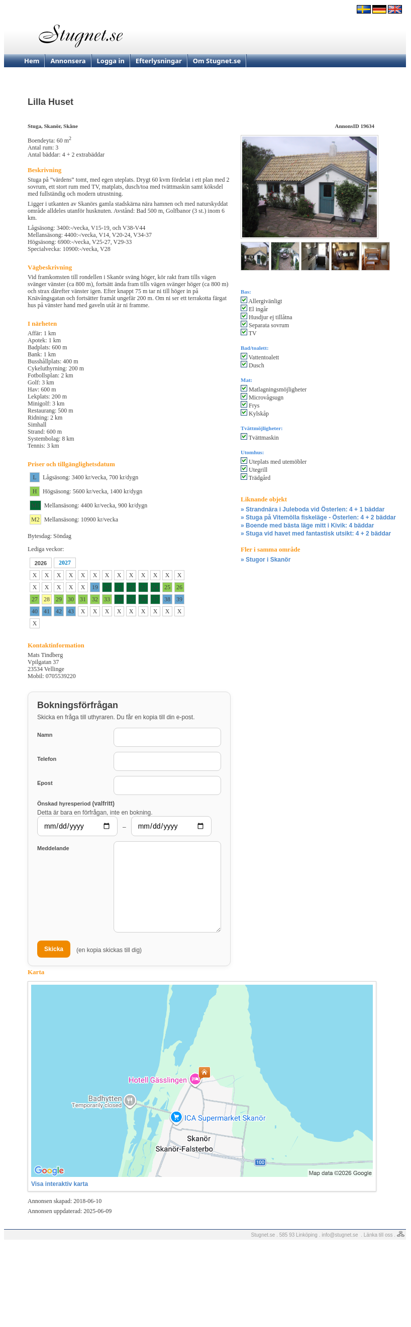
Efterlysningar (159, 60)
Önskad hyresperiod (76, 803)
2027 (65, 562)
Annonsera (67, 60)
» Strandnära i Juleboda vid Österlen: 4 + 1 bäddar (312, 509)
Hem (31, 60)
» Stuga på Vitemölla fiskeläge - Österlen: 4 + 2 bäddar (318, 517)
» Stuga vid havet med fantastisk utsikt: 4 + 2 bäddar (316, 533)
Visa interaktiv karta (59, 1183)
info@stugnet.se (340, 1235)
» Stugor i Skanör (265, 559)
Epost (45, 783)
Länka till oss (378, 1235)
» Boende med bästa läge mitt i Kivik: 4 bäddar (307, 525)
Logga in (111, 60)
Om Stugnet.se (217, 60)
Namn (45, 735)
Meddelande (53, 848)
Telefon (46, 759)
